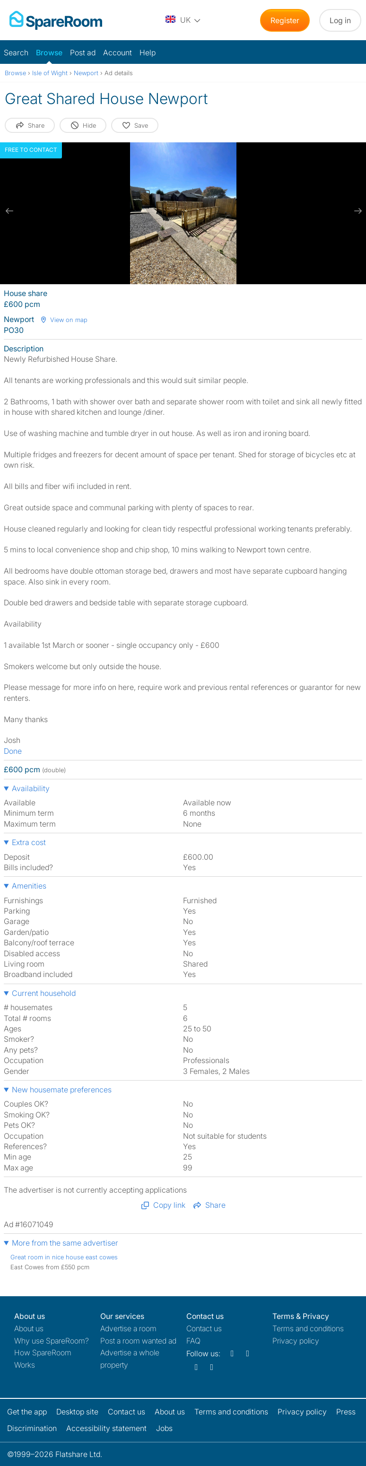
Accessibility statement (106, 1428)
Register (284, 20)
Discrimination (32, 1428)
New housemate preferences (62, 1089)
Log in (340, 20)
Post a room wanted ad (138, 1340)
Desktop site (77, 1411)
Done (13, 751)
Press (346, 1411)
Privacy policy (295, 1340)
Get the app (27, 1411)
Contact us (204, 1328)
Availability (31, 788)
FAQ (193, 1340)
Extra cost (29, 842)
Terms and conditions (308, 1328)
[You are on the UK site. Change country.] (183, 20)
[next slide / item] (356, 211)
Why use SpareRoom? (51, 1340)
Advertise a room (128, 1328)
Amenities (29, 885)
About (29, 1328)
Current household (44, 993)
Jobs (164, 1428)
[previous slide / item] (9, 211)
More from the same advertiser (65, 1243)
